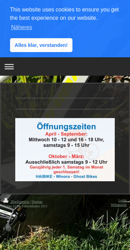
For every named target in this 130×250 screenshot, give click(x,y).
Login (123, 199)
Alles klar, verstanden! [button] (41, 45)
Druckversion (16, 201)
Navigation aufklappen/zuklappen (65, 66)
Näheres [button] (21, 27)
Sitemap (37, 201)
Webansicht (119, 204)
